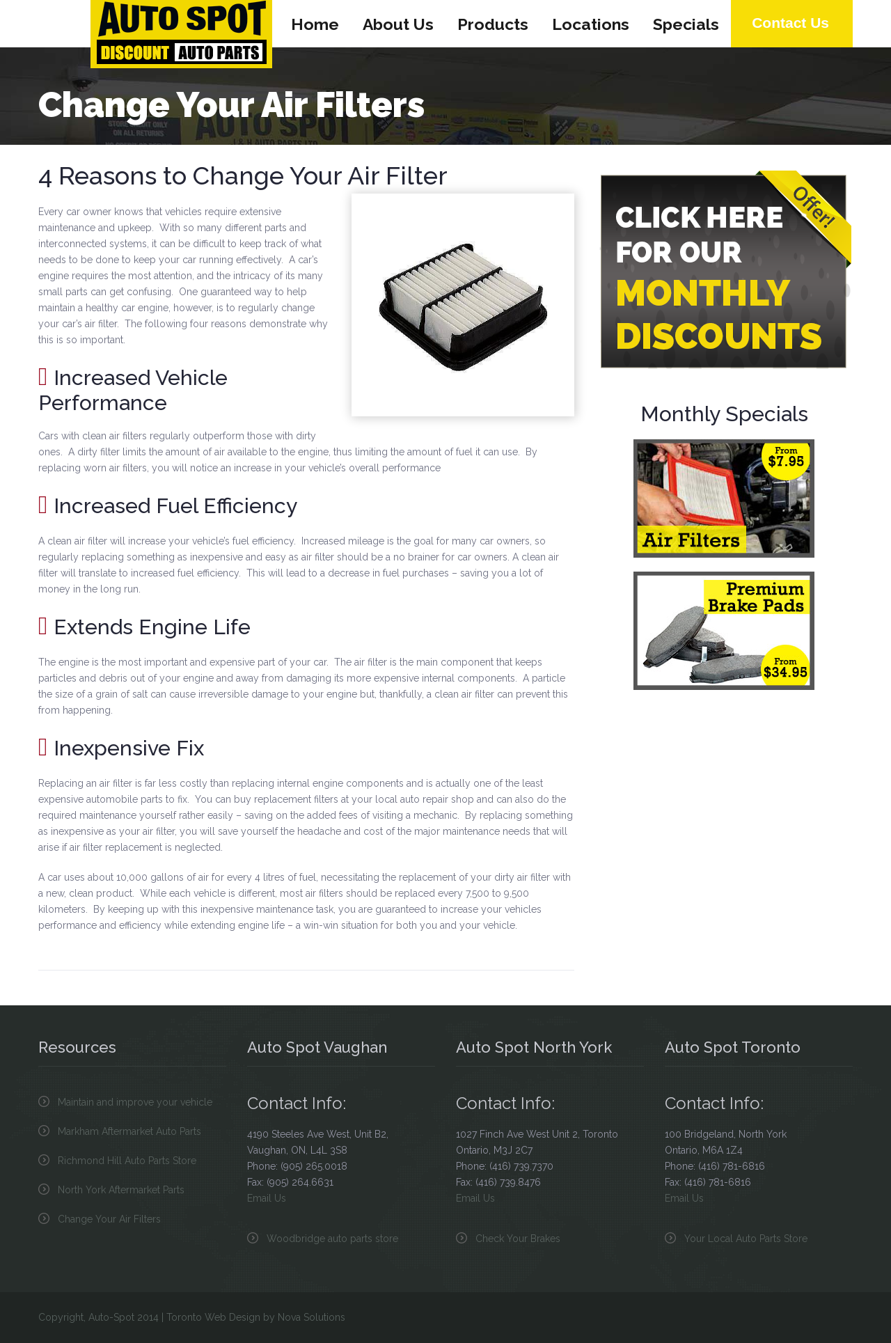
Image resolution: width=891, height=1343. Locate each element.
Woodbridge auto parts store (332, 1238)
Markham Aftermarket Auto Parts (129, 1131)
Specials (686, 24)
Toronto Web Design (213, 1317)
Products (492, 24)
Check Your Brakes (517, 1238)
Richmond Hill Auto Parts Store (127, 1160)
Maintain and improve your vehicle (135, 1102)
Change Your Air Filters (109, 1219)
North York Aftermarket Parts (121, 1189)
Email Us (266, 1198)
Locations (590, 24)
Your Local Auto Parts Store (745, 1238)
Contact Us (790, 23)
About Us (398, 24)
